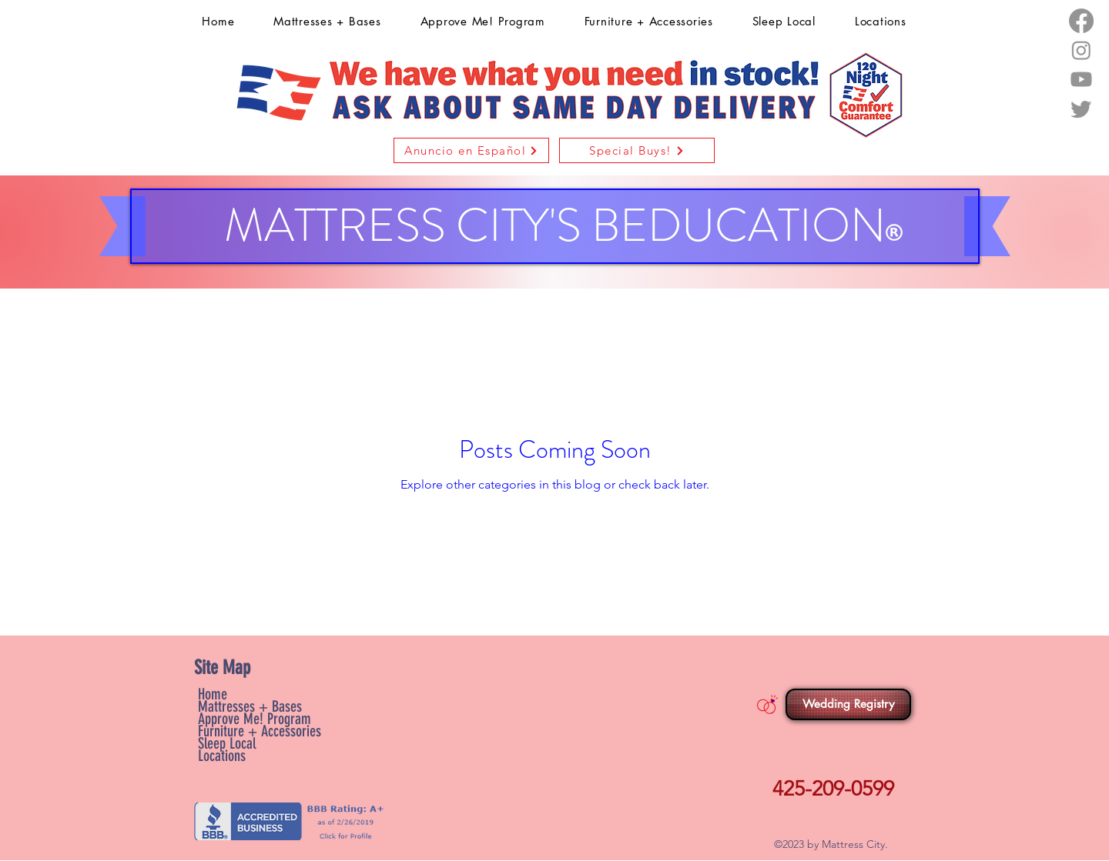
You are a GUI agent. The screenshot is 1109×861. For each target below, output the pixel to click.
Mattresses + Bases (250, 706)
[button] (471, 150)
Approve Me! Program (254, 718)
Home (212, 694)
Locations (222, 755)
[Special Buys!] (637, 150)
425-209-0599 (833, 788)
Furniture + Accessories (259, 731)
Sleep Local (227, 743)
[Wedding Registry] (848, 704)
